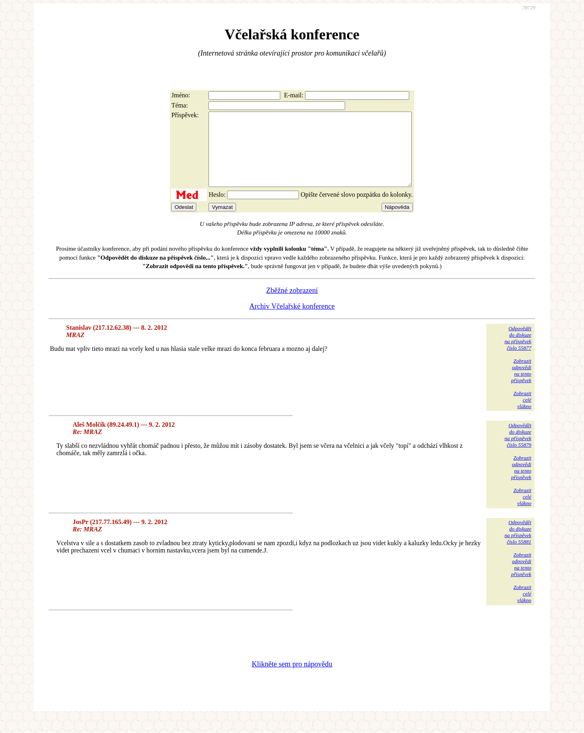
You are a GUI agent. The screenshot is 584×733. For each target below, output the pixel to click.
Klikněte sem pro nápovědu (292, 679)
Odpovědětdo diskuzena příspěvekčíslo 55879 (518, 449)
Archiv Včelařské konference (292, 321)
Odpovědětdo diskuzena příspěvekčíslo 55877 (518, 352)
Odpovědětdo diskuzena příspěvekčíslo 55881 (518, 546)
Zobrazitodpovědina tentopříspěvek (521, 385)
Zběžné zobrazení (292, 305)
